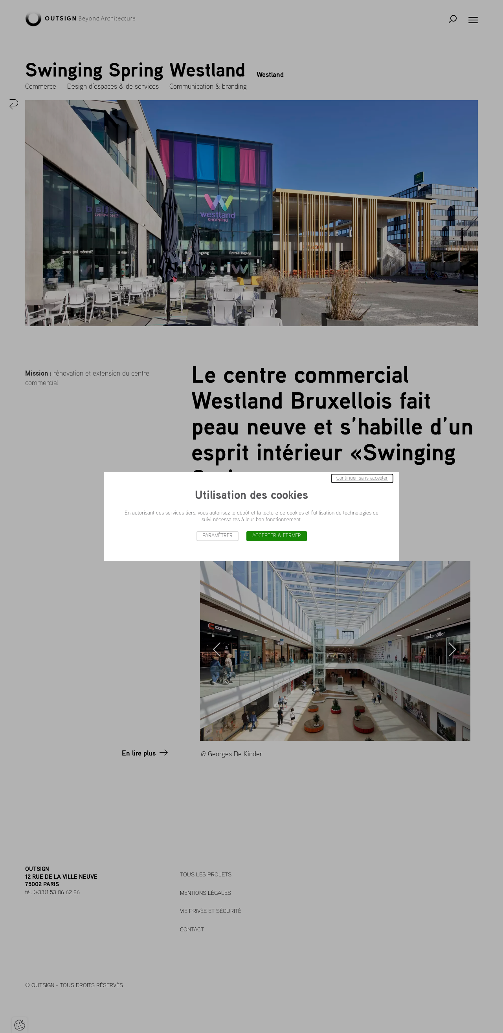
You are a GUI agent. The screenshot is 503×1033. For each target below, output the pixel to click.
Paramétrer (217, 535)
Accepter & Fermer (276, 535)
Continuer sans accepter (362, 478)
